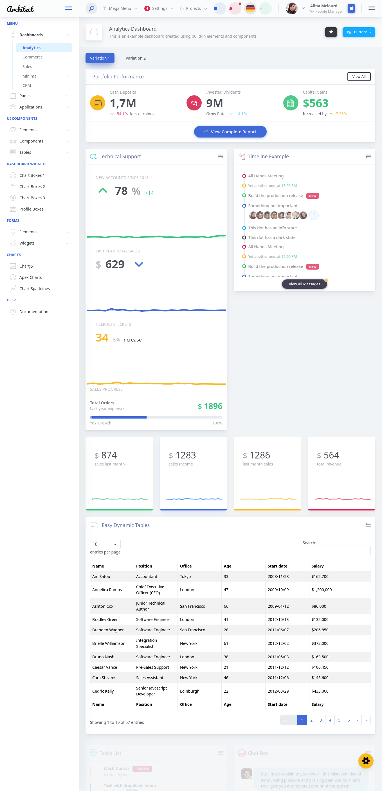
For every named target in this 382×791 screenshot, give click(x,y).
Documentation (28, 312)
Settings (159, 9)
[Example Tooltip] (331, 32)
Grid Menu (352, 783)
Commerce (33, 57)
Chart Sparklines (29, 288)
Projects (193, 8)
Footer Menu (311, 782)
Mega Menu (119, 8)
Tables (40, 152)
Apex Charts (25, 277)
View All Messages (304, 287)
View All (359, 77)
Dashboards (40, 35)
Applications (40, 107)
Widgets (40, 243)
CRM (27, 85)
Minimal (47, 76)
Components (40, 141)
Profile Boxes (26, 209)
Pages (40, 96)
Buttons (357, 31)
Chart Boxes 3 (26, 198)
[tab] (100, 58)
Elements (40, 130)
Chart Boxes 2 (26, 186)
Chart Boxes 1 (26, 175)
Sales (27, 66)
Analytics (32, 47)
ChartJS (20, 266)
